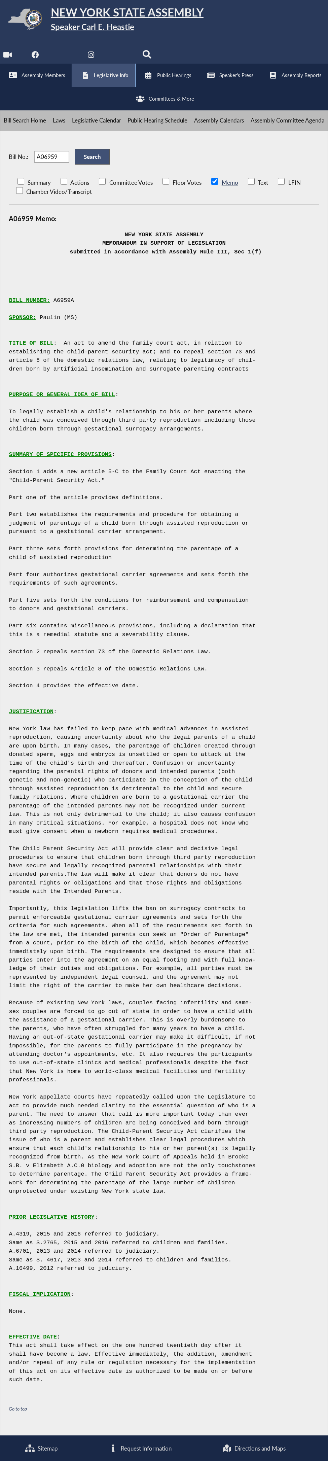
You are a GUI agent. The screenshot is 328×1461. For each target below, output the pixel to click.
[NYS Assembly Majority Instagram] (91, 57)
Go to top (18, 1414)
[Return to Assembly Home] (104, 20)
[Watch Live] (7, 57)
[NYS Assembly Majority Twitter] (63, 57)
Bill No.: (18, 161)
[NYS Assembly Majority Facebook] (35, 57)
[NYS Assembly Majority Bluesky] (119, 57)
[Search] (147, 57)
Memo (230, 188)
